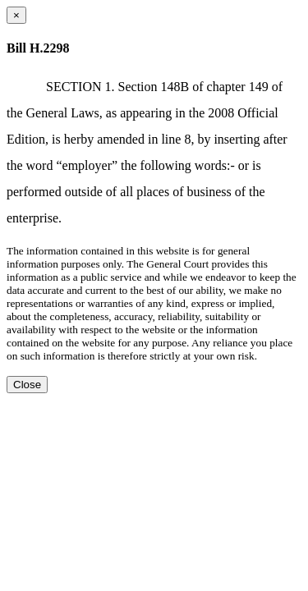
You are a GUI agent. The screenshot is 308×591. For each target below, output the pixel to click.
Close (27, 384)
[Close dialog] (16, 15)
